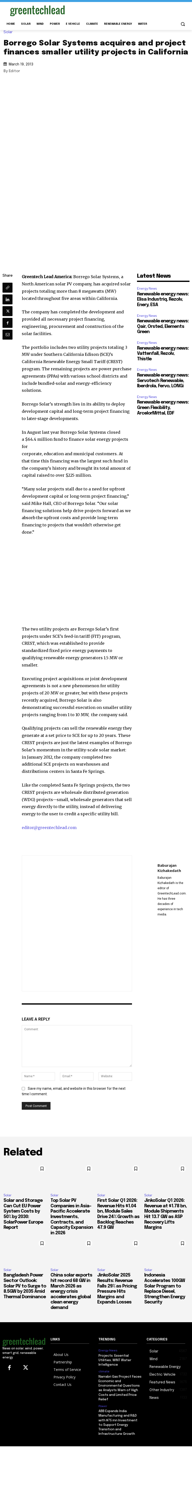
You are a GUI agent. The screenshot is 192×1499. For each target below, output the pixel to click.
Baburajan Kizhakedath (169, 868)
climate (104, 1371)
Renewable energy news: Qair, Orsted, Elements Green (163, 326)
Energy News (147, 288)
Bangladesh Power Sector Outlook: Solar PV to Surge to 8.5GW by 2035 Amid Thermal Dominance (25, 1286)
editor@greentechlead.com (49, 827)
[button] (182, 24)
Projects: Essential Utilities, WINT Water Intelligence (114, 1360)
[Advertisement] (130, 9)
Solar (9, 32)
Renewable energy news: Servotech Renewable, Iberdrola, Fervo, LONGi (163, 380)
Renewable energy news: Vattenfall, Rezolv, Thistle (163, 353)
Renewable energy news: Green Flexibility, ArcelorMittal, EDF (163, 407)
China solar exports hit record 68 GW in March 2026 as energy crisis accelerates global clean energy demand (71, 1291)
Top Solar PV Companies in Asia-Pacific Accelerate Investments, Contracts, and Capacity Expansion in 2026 (71, 1216)
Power (102, 1406)
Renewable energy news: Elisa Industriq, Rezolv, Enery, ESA (163, 299)
